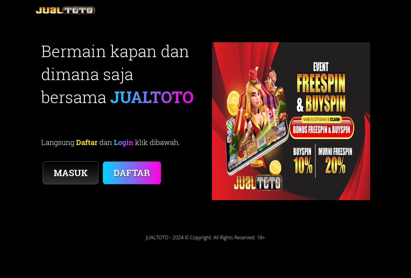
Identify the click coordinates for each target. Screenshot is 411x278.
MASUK (71, 173)
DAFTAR (132, 173)
